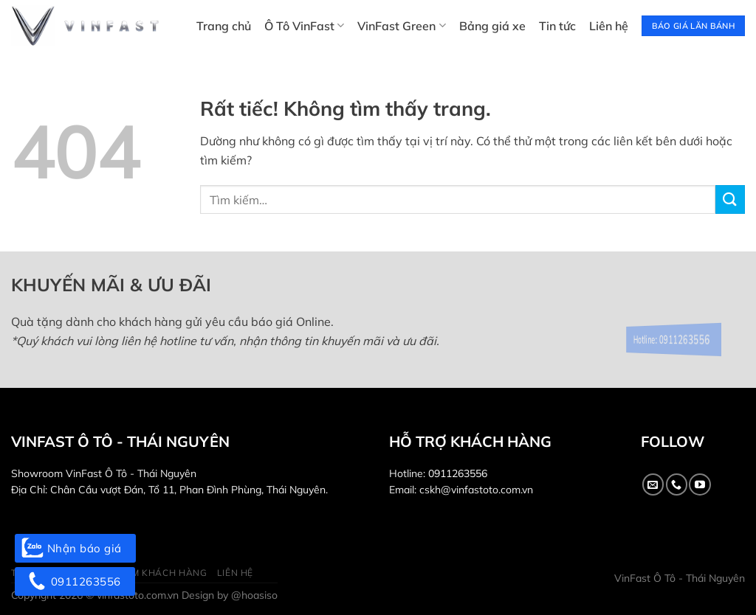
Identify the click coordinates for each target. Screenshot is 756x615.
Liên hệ (608, 25)
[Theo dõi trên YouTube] (699, 484)
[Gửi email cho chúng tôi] (653, 484)
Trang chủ (223, 25)
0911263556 (457, 473)
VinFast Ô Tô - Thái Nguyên (679, 578)
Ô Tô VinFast (304, 25)
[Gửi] (730, 199)
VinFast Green (401, 25)
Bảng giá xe (492, 25)
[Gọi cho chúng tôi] (676, 484)
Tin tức (557, 25)
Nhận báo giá (75, 548)
